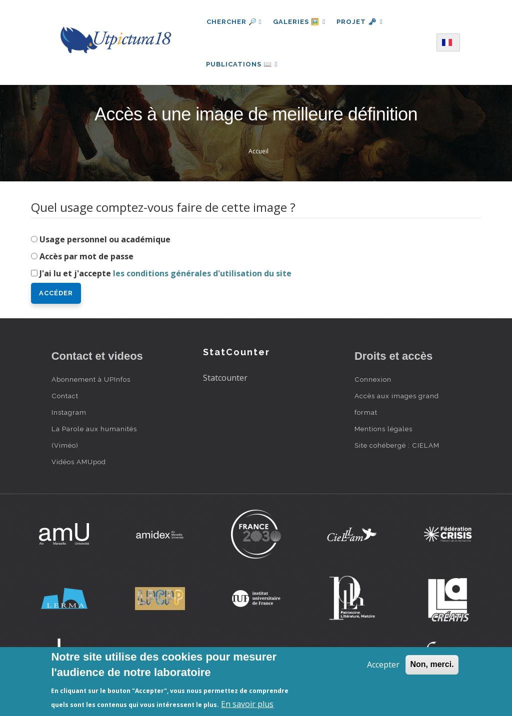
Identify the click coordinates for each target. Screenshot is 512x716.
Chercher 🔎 (234, 21)
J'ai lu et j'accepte (166, 275)
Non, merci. (432, 664)
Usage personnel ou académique (105, 241)
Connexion (373, 382)
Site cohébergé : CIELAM (397, 448)
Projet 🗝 (361, 21)
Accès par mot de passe (87, 258)
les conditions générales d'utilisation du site (202, 275)
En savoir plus (247, 704)
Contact (65, 398)
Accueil (258, 154)
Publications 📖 (242, 65)
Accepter (383, 664)
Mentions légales (383, 431)
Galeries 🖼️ (300, 21)
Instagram (69, 415)
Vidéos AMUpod (79, 464)
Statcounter (225, 380)
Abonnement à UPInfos (91, 382)
